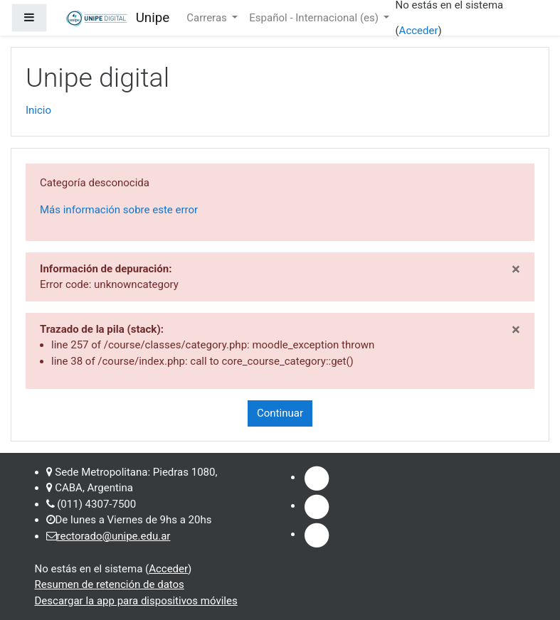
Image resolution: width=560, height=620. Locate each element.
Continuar (280, 413)
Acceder (418, 30)
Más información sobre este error (119, 209)
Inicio (38, 110)
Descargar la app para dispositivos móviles (136, 600)
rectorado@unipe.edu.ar (114, 536)
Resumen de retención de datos (109, 584)
